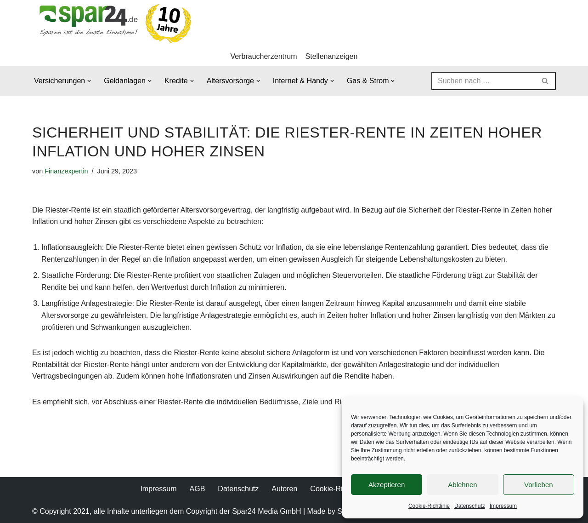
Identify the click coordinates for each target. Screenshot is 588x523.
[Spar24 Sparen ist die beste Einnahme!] (112, 23)
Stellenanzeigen (331, 56)
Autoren (284, 489)
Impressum (503, 506)
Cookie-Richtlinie (429, 506)
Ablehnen (462, 485)
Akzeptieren (386, 485)
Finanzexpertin (66, 171)
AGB (197, 489)
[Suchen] (483, 81)
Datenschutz (469, 506)
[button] (89, 81)
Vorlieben (538, 485)
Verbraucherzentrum (264, 56)
